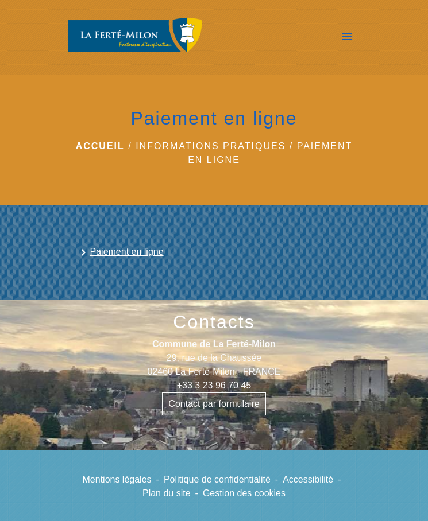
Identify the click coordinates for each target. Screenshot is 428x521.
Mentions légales (117, 479)
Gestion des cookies (244, 493)
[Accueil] (135, 37)
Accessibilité (308, 479)
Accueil (100, 146)
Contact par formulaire (213, 404)
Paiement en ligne (120, 252)
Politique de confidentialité (217, 479)
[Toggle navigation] (347, 37)
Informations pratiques (211, 146)
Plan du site (166, 493)
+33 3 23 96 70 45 (214, 385)
